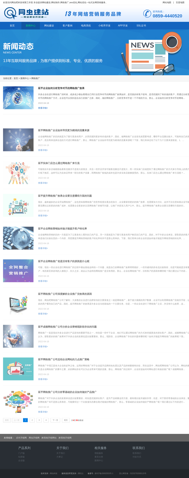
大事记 (59, 457)
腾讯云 (81, 473)
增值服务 (98, 453)
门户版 (21, 453)
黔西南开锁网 (65, 437)
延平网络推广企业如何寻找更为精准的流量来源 (63, 139)
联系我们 (137, 453)
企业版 (21, 460)
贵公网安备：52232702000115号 (132, 473)
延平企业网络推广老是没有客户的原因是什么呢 (63, 269)
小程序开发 (104, 25)
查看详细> (43, 109)
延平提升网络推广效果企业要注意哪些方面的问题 (65, 204)
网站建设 (49, 25)
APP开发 (123, 25)
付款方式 (137, 457)
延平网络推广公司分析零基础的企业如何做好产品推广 (67, 400)
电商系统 (86, 25)
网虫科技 (53, 473)
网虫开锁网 (34, 437)
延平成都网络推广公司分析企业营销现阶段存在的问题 (67, 335)
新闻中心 (31, 25)
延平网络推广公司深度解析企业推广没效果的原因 (65, 302)
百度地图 (180, 2)
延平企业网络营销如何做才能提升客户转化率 (62, 237)
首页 (12, 25)
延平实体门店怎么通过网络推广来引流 (59, 171)
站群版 (21, 457)
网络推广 (35, 78)
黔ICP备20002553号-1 (104, 473)
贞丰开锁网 (21, 437)
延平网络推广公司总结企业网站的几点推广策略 (63, 368)
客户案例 (67, 25)
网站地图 (167, 2)
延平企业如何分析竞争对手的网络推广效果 (61, 89)
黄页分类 (98, 457)
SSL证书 (141, 25)
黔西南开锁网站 (49, 437)
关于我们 (60, 453)
